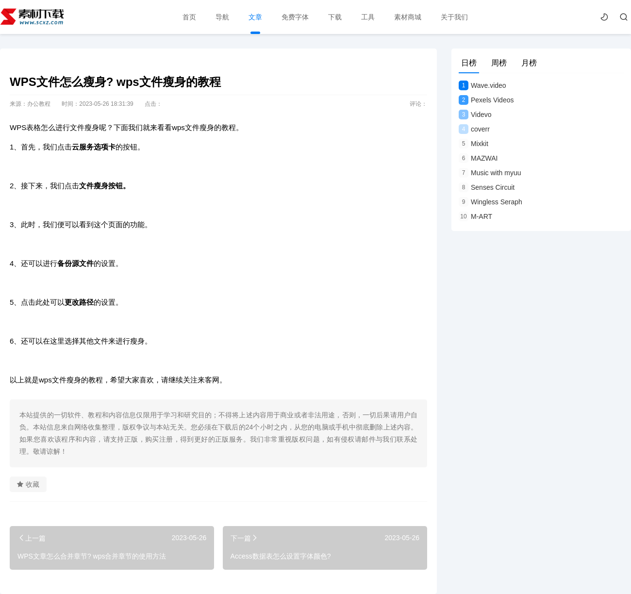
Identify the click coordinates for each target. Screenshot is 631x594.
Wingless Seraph (490, 202)
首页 (189, 17)
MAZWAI (478, 158)
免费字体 (295, 17)
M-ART (475, 216)
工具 (368, 17)
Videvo (475, 114)
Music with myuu (490, 173)
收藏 (28, 484)
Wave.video (482, 85)
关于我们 (454, 17)
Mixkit (473, 144)
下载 (335, 17)
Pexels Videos (486, 100)
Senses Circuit (487, 187)
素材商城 (407, 17)
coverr (474, 129)
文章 (255, 17)
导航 (222, 17)
